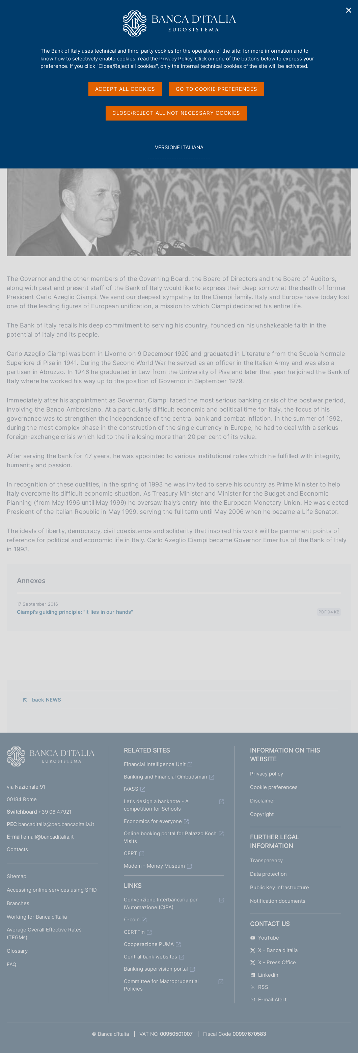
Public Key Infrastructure (279, 887)
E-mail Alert (268, 999)
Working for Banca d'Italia (37, 917)
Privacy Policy (175, 58)
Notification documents (277, 901)
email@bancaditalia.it (48, 837)
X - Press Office (273, 962)
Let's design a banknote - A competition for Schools (156, 805)
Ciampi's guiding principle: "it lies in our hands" (75, 612)
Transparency (266, 860)
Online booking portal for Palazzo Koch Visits (170, 837)
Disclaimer (262, 800)
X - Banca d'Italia (274, 950)
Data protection (268, 874)
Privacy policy (266, 773)
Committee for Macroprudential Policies (161, 985)
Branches (18, 903)
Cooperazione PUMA (149, 944)
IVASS (131, 789)
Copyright (262, 814)
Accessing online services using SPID (52, 890)
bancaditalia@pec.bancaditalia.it (56, 824)
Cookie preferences (274, 787)
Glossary (17, 951)
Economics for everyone (153, 821)
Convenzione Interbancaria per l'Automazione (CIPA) (161, 903)
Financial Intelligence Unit (155, 764)
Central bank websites (150, 956)
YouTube (264, 937)
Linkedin (264, 975)
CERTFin (134, 932)
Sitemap (16, 876)
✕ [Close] (349, 10)
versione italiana (179, 151)
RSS (259, 987)
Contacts (17, 849)
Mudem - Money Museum (154, 866)
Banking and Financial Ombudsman (165, 776)
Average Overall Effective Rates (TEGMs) (44, 933)
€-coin (132, 919)
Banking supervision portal (156, 969)
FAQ (11, 964)
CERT (130, 853)
